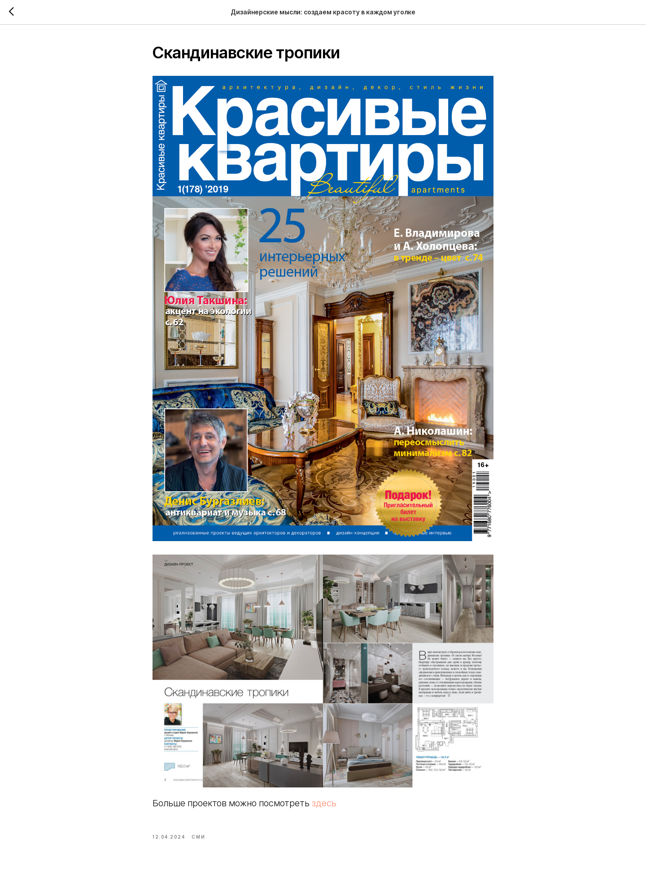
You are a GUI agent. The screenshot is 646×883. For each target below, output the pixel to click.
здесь (324, 803)
